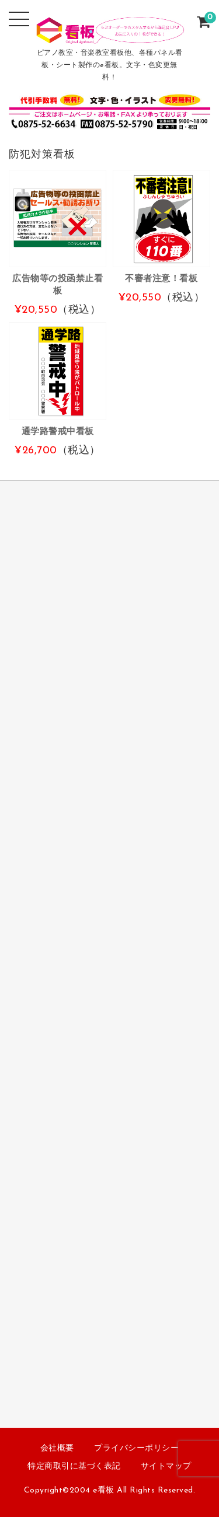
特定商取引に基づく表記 (74, 1466)
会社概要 (57, 1448)
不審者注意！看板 (161, 279)
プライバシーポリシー (136, 1448)
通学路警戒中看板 (58, 431)
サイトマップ (166, 1466)
